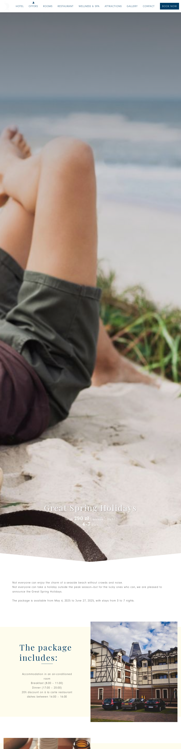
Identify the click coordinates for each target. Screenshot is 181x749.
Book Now (169, 6)
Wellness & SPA (89, 6)
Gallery (132, 6)
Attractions (113, 6)
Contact (149, 6)
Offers (33, 6)
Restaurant (66, 6)
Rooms (48, 6)
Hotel (20, 6)
